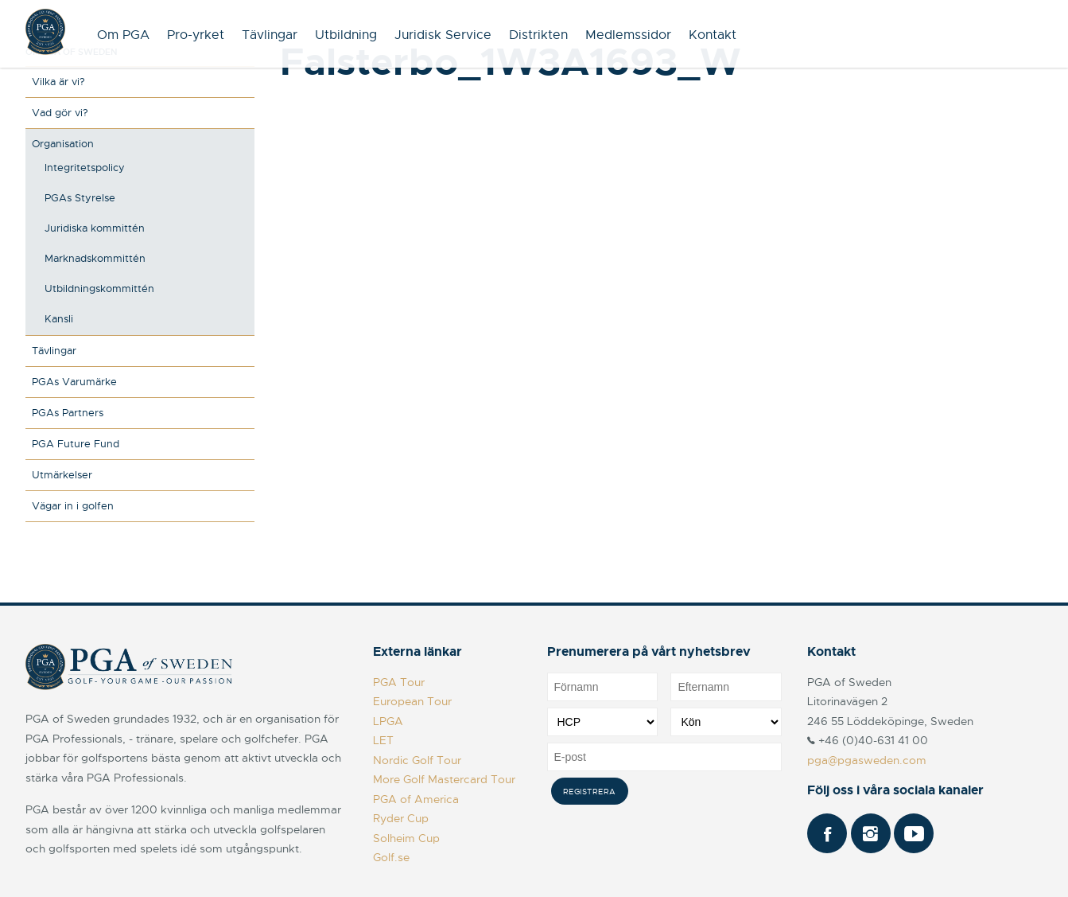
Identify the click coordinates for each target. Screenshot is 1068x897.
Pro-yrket (195, 35)
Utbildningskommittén (99, 288)
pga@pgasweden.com (866, 760)
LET (383, 740)
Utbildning (346, 35)
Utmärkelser (62, 475)
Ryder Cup (401, 818)
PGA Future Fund (75, 443)
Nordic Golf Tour (417, 760)
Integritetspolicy (85, 167)
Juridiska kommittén (95, 228)
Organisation (63, 143)
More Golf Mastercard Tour (444, 779)
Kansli (59, 319)
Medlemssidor (628, 35)
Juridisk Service (442, 35)
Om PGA (123, 35)
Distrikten (538, 35)
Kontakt (712, 35)
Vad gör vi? (60, 112)
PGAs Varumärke (74, 381)
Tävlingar (269, 35)
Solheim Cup (406, 838)
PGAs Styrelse (80, 198)
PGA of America (416, 799)
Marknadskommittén (95, 258)
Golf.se (391, 857)
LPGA (388, 721)
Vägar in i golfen (73, 506)
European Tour (412, 701)
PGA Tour (399, 682)
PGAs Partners (67, 412)
